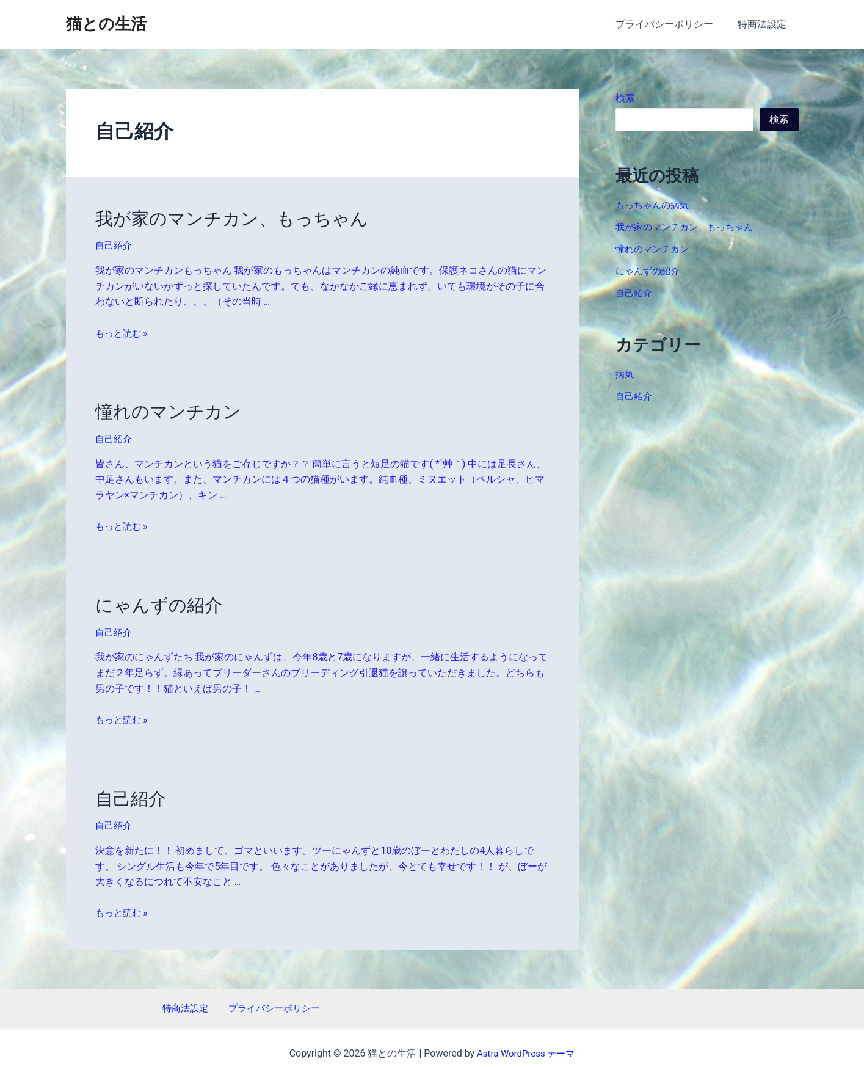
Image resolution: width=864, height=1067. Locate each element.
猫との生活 (106, 24)
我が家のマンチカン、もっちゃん (218, 217)
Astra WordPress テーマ (526, 1043)
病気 (625, 374)
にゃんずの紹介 (152, 598)
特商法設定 (764, 24)
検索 (625, 98)
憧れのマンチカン (161, 408)
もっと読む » (123, 330)
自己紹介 (114, 243)
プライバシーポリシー (672, 24)
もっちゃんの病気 (654, 205)
